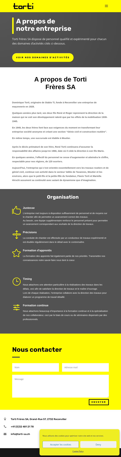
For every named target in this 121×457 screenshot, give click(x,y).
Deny (98, 444)
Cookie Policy (78, 451)
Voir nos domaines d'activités (43, 57)
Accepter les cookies (60, 444)
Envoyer (99, 402)
